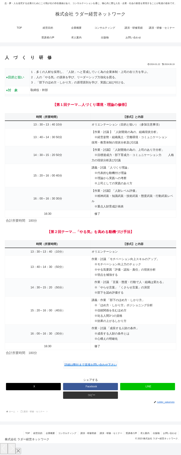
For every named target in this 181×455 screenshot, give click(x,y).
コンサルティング (67, 433)
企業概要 (50, 433)
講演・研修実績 (88, 433)
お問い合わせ (170, 433)
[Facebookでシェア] (90, 386)
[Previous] (4, 448)
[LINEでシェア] (147, 386)
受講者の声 (131, 433)
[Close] (18, 451)
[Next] (12, 448)
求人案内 (144, 433)
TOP (27, 433)
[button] (90, 395)
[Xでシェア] (33, 386)
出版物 (156, 433)
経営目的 (37, 433)
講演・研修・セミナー (111, 433)
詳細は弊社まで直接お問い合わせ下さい (90, 364)
